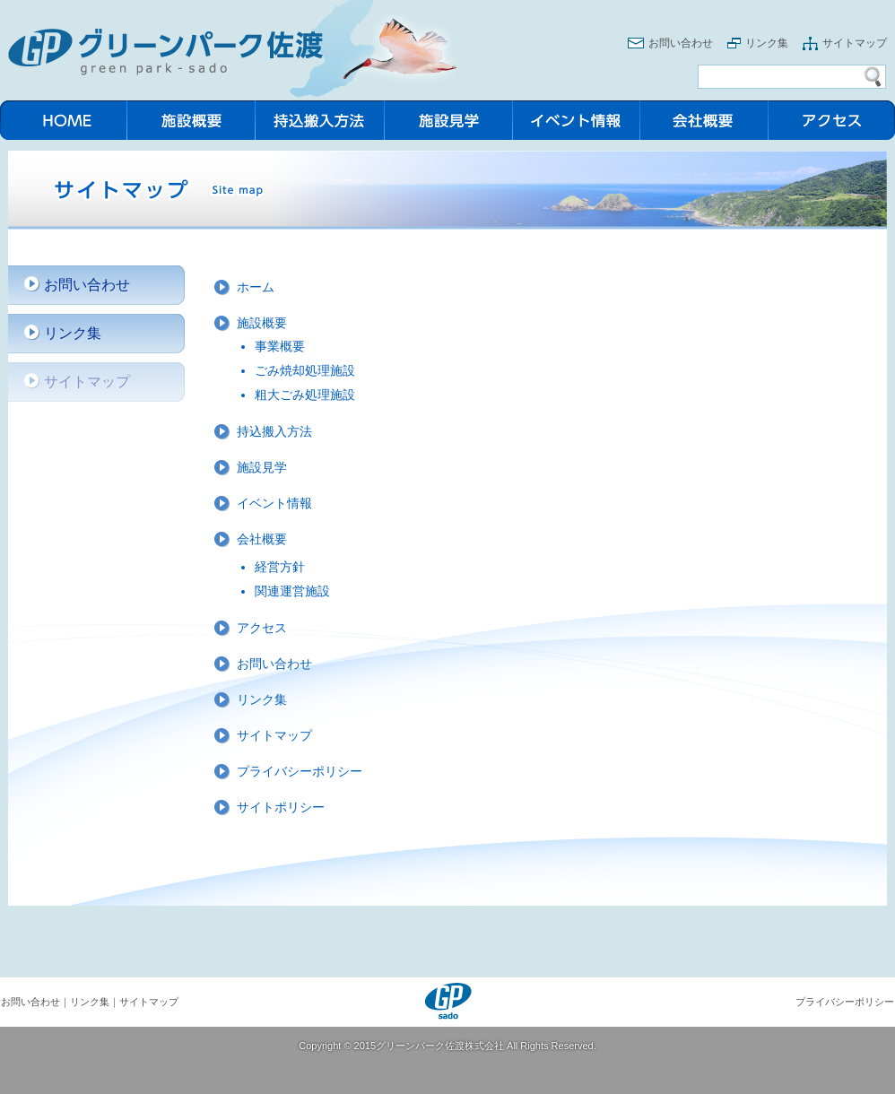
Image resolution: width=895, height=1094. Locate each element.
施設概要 (262, 323)
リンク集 (766, 43)
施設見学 (262, 467)
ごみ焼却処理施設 (305, 370)
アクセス (262, 628)
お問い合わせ (680, 43)
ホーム (255, 287)
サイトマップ (854, 43)
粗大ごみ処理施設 (305, 394)
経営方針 (280, 567)
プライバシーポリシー (299, 771)
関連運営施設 (292, 591)
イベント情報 (274, 503)
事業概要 (280, 346)
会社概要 (262, 539)
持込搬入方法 (274, 431)
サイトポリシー (281, 807)
